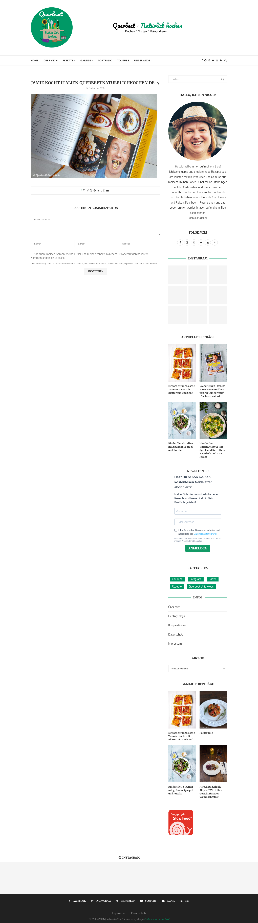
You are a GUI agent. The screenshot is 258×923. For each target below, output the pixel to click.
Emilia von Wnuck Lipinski (156, 917)
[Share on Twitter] (91, 190)
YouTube (123, 60)
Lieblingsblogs (176, 615)
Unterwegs (142, 60)
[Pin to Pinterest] (95, 190)
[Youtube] (213, 60)
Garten (85, 60)
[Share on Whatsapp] (104, 190)
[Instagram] (205, 60)
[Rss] (221, 60)
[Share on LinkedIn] (98, 190)
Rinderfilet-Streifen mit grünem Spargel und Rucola (180, 446)
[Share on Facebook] (88, 190)
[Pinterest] (209, 60)
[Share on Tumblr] (101, 190)
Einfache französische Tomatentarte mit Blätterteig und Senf (181, 389)
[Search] (225, 60)
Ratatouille (206, 732)
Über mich (50, 60)
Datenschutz (175, 634)
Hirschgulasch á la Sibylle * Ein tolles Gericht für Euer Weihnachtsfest (210, 790)
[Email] (217, 60)
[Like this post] (84, 190)
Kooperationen (177, 624)
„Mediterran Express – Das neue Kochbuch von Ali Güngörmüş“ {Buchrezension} (213, 390)
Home (34, 60)
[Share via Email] (107, 190)
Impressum (175, 643)
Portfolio (105, 60)
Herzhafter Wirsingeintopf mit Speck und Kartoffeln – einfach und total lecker (213, 449)
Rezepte (67, 60)
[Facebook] (202, 60)
